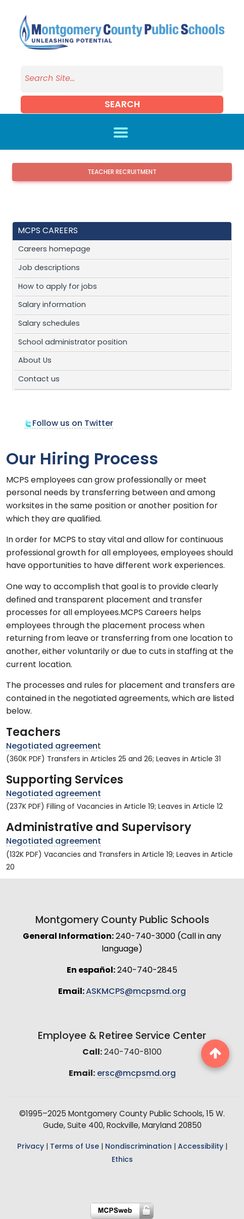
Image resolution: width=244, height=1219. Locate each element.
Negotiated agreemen (51, 747)
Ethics (122, 1160)
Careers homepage (54, 249)
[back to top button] (215, 1053)
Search (122, 105)
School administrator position (72, 342)
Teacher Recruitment (122, 172)
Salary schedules (49, 324)
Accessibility (200, 1147)
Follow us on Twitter (68, 424)
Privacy (30, 1147)
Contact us (39, 379)
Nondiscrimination (138, 1147)
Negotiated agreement (53, 794)
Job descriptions (49, 268)
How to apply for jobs (57, 287)
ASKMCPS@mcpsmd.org (136, 992)
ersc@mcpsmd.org (136, 1074)
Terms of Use (74, 1147)
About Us (35, 361)
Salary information (52, 305)
